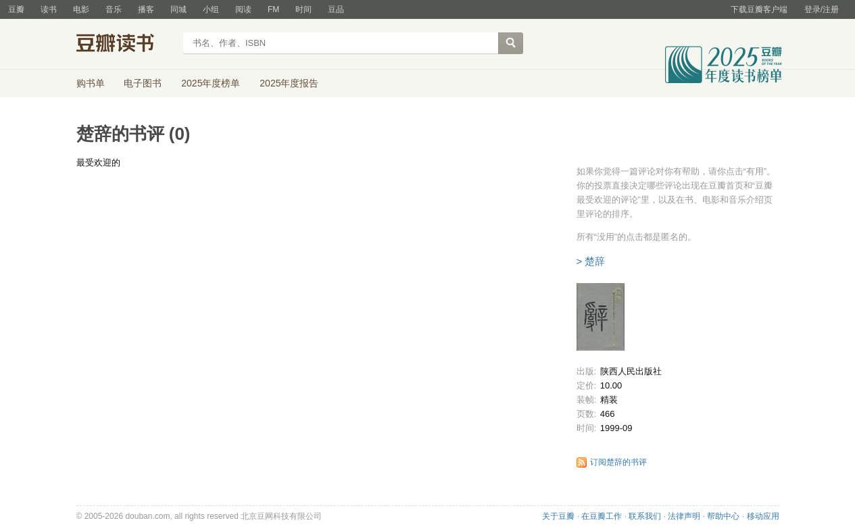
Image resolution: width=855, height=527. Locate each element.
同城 (178, 9)
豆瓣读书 (125, 45)
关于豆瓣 (558, 516)
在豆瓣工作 (601, 516)
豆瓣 (16, 9)
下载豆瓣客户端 (759, 9)
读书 (49, 9)
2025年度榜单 (210, 83)
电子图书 (143, 83)
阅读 (243, 9)
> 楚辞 (591, 261)
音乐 (113, 9)
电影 (81, 9)
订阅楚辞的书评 (618, 462)
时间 (303, 9)
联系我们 (645, 516)
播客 (146, 9)
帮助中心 (723, 516)
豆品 (336, 9)
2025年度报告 (289, 83)
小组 (211, 9)
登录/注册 (821, 9)
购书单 (90, 83)
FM (273, 9)
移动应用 (763, 516)
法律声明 (684, 516)
